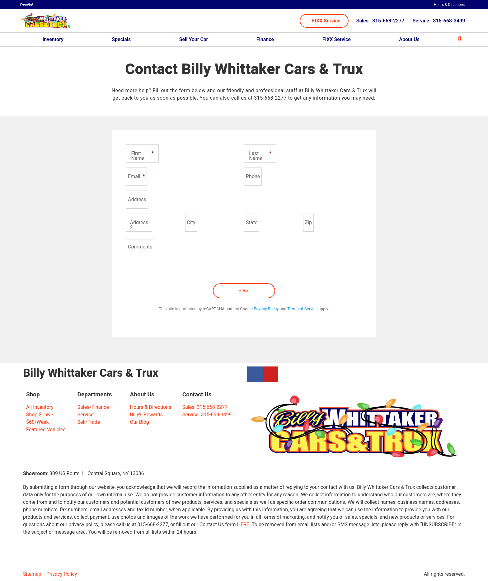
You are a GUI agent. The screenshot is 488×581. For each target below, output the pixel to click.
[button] (324, 21)
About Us (409, 39)
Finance (265, 39)
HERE (243, 524)
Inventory (53, 39)
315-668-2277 (270, 98)
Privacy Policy (266, 308)
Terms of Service (302, 308)
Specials (121, 39)
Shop (33, 394)
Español (26, 5)
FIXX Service (336, 39)
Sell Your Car (193, 39)
